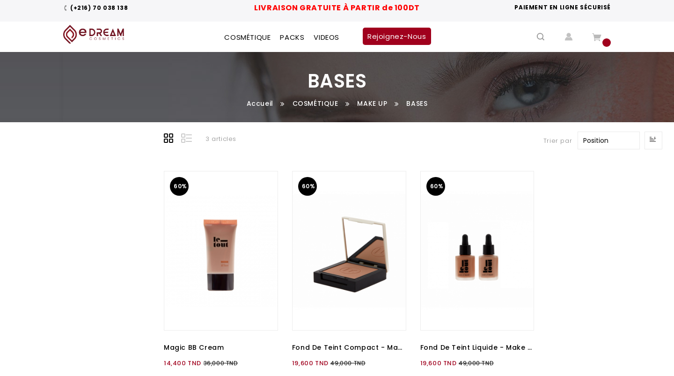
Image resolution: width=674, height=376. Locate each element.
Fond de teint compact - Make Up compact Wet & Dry (349, 347)
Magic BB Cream (194, 347)
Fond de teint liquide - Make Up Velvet (477, 347)
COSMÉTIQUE (315, 103)
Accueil (260, 103)
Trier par (557, 140)
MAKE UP (372, 103)
